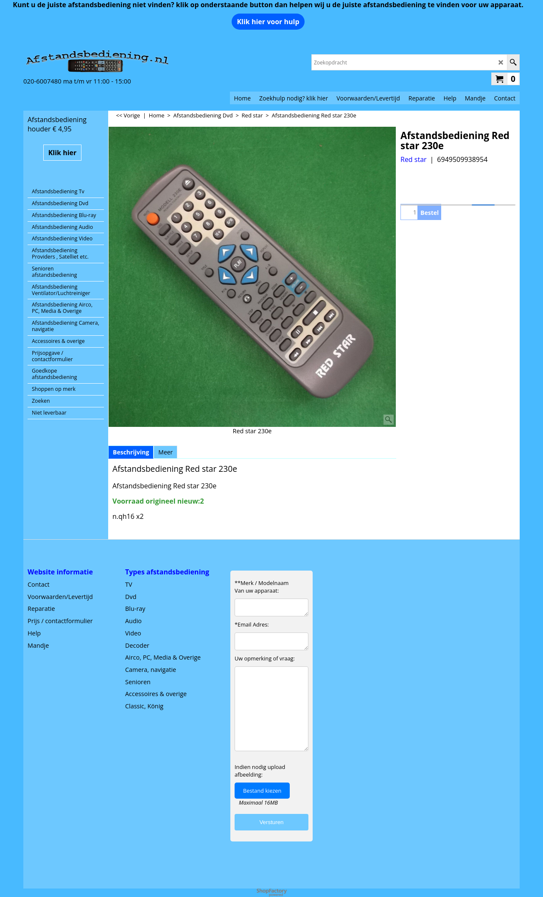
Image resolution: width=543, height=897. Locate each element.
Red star (413, 159)
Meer (165, 452)
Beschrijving (131, 452)
